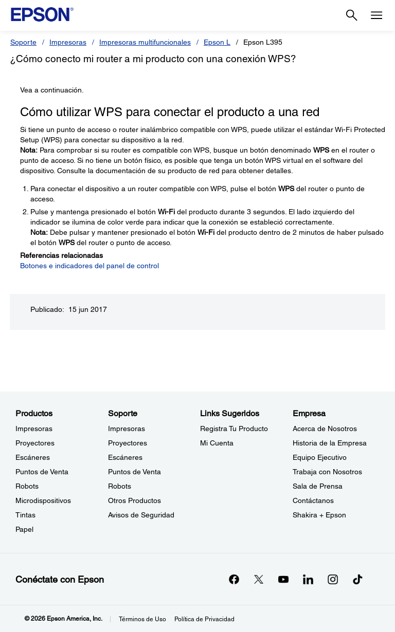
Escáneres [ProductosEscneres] (32, 457)
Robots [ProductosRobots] (27, 486)
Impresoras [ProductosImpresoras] (33, 428)
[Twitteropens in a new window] (258, 579)
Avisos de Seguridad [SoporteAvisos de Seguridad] (141, 515)
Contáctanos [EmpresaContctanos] (313, 500)
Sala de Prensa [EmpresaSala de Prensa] (318, 486)
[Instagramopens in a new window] (333, 579)
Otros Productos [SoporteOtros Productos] (134, 500)
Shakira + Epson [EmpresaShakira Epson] (319, 515)
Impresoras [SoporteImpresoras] (126, 428)
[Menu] (376, 15)
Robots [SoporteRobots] (119, 486)
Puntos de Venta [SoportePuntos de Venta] (134, 472)
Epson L (217, 42)
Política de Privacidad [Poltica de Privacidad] (204, 619)
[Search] (352, 15)
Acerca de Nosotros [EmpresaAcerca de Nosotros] (325, 428)
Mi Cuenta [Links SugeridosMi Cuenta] (217, 443)
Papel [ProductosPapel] (24, 529)
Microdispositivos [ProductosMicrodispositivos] (43, 500)
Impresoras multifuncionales (145, 42)
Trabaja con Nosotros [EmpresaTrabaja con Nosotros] (327, 472)
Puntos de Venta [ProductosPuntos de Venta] (41, 472)
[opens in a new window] (357, 579)
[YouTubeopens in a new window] (283, 579)
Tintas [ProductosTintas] (25, 515)
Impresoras (67, 42)
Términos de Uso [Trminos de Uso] (142, 619)
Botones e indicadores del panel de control (89, 266)
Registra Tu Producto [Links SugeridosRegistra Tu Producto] (234, 428)
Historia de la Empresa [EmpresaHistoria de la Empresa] (330, 443)
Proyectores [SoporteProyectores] (127, 443)
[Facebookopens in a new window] (234, 579)
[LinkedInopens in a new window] (308, 579)
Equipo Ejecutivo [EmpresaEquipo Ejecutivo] (320, 457)
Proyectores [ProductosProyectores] (35, 443)
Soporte (23, 42)
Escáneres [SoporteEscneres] (125, 457)
